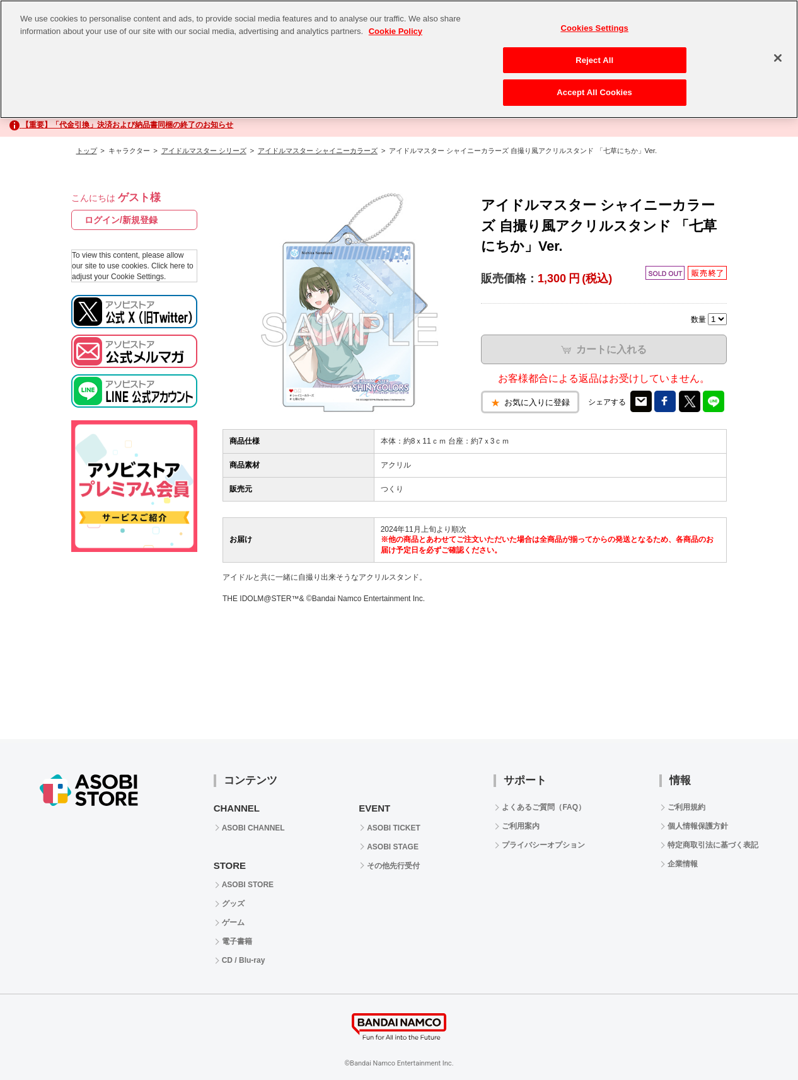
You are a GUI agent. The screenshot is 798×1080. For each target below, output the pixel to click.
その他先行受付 (393, 865)
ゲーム (233, 922)
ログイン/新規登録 (121, 220)
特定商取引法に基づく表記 (713, 845)
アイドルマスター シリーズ (203, 150)
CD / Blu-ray (243, 960)
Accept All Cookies (594, 92)
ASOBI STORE (248, 884)
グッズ (233, 903)
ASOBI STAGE (393, 846)
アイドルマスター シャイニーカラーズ (318, 150)
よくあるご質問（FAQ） (544, 807)
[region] (399, 59)
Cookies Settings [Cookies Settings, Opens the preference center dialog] (594, 28)
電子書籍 (237, 941)
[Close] (778, 58)
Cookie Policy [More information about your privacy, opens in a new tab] (395, 31)
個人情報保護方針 (698, 826)
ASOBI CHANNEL (253, 828)
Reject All (594, 60)
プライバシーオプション (543, 845)
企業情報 (683, 863)
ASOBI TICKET (393, 828)
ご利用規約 (686, 807)
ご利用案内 (521, 826)
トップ (86, 150)
